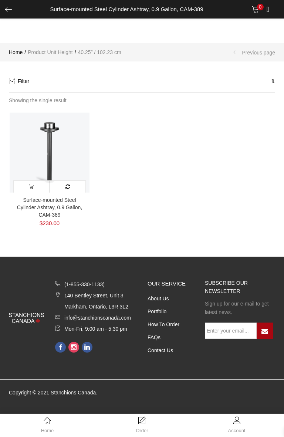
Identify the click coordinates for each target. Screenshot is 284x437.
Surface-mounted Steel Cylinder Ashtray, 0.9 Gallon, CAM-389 (49, 207)
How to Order (163, 324)
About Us (158, 298)
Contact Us (160, 350)
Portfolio (157, 311)
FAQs (154, 337)
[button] (272, 81)
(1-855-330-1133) (84, 284)
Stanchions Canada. (74, 393)
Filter (19, 81)
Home (16, 52)
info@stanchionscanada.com (97, 318)
